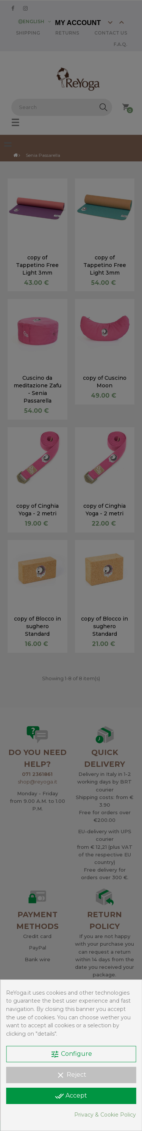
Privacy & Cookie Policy (105, 1114)
